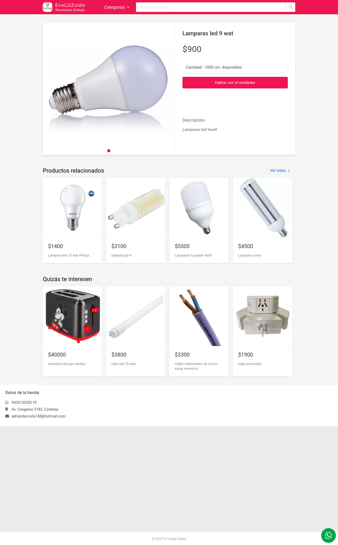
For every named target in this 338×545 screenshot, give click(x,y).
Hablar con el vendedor (235, 82)
